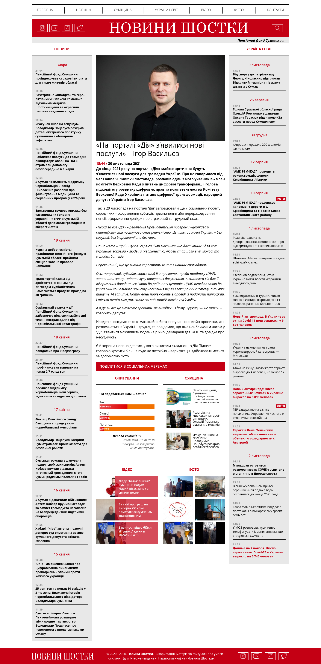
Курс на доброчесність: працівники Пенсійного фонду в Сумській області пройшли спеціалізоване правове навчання (60, 258)
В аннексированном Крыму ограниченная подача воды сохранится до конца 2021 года (255, 490)
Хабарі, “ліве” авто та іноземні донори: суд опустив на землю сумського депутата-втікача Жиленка (59, 534)
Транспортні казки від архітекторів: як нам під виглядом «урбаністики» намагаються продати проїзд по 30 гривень (60, 287)
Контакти (275, 10)
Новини (83, 10)
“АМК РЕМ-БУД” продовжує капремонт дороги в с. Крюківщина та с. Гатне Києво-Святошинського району (257, 208)
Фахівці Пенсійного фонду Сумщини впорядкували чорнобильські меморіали (56, 423)
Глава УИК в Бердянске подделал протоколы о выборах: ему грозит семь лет (257, 511)
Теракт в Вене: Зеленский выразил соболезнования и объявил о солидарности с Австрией (254, 436)
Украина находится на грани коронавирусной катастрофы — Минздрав (256, 351)
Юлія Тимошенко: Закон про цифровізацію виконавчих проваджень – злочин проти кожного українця (57, 570)
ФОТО (194, 469)
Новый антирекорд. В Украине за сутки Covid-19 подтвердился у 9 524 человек (259, 320)
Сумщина (123, 10)
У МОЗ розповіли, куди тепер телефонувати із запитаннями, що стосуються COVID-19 (258, 531)
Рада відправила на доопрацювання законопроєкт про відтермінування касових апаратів (258, 242)
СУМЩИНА (194, 378)
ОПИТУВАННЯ (127, 378)
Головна (45, 10)
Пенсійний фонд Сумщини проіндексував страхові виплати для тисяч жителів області (61, 78)
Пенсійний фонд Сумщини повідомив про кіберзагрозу (57, 349)
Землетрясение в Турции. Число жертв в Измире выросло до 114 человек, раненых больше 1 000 (256, 300)
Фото (239, 10)
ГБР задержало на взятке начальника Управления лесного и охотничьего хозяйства (258, 413)
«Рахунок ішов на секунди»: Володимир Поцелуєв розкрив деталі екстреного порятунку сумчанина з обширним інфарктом (59, 132)
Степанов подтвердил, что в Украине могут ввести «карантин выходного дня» (257, 279)
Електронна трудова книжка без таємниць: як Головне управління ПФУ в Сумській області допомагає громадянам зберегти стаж (61, 218)
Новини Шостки (200, 658)
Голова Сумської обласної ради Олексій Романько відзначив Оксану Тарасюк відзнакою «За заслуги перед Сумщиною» (257, 115)
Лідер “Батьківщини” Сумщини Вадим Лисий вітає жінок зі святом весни (134, 486)
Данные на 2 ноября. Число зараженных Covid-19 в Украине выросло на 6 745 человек (258, 552)
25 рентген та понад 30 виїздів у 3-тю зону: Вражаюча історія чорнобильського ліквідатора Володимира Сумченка (60, 594)
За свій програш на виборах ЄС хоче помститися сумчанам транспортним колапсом (136, 511)
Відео (206, 10)
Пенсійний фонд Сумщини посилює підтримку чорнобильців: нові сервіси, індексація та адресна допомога (60, 390)
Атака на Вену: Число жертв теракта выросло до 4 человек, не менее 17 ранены (259, 372)
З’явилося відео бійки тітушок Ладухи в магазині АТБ (135, 531)
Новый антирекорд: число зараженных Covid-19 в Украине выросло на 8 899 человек (258, 393)
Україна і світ (166, 10)
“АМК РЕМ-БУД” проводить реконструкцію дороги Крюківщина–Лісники (254, 175)
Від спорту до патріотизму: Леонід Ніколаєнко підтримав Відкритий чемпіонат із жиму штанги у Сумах (256, 80)
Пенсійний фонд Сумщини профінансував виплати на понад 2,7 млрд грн (56, 367)
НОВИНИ (61, 49)
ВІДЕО (127, 469)
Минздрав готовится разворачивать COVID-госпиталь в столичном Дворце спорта (259, 469)
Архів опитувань (142, 448)
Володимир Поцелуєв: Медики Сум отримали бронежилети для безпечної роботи (61, 444)
